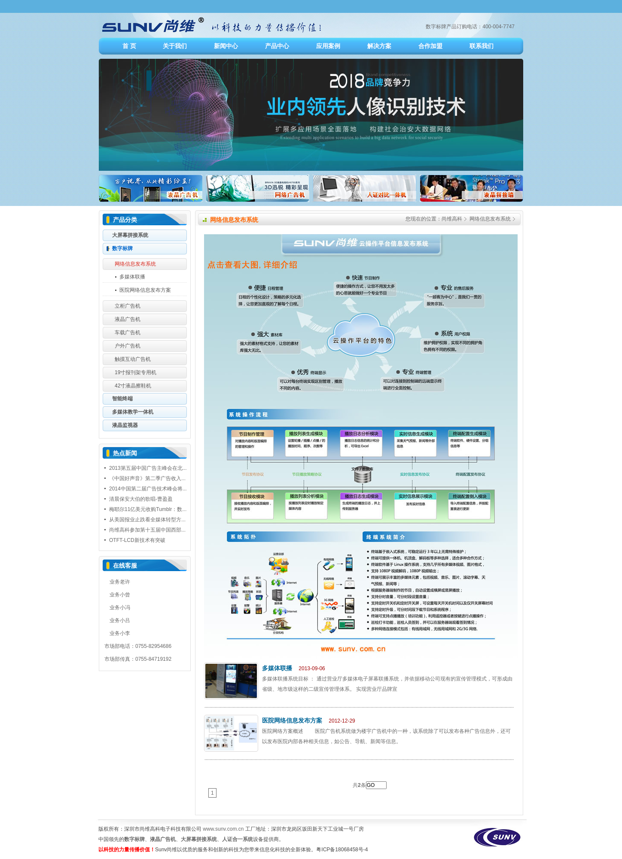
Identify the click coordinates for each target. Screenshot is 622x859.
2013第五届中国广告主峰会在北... (148, 468)
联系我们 (482, 45)
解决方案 (379, 45)
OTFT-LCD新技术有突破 (137, 540)
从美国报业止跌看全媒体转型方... (147, 520)
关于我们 (175, 45)
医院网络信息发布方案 (292, 720)
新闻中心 (226, 45)
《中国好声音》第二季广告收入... (147, 478)
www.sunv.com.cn (223, 829)
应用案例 (328, 45)
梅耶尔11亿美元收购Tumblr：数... (147, 509)
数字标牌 (134, 839)
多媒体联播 (277, 668)
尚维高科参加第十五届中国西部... (147, 530)
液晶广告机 (163, 839)
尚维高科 (452, 219)
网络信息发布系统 (490, 219)
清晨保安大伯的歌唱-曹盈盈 (141, 499)
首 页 (129, 45)
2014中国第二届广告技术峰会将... (148, 489)
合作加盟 (430, 45)
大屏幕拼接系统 (199, 839)
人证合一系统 (237, 839)
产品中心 (277, 45)
